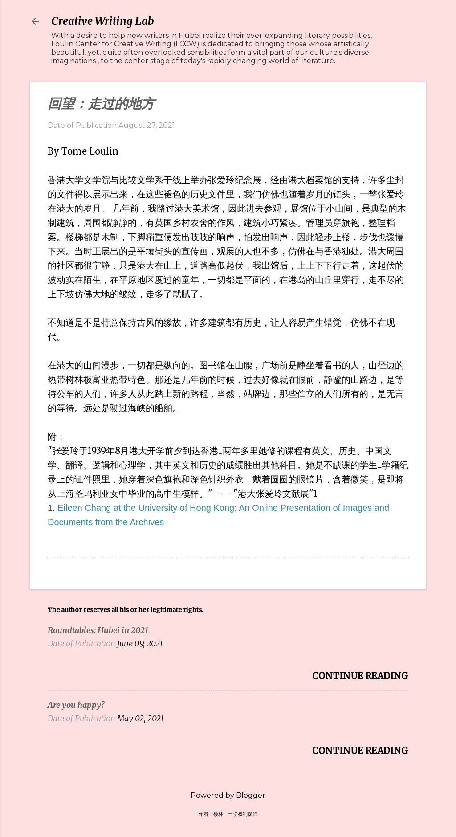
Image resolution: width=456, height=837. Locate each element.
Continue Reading (360, 676)
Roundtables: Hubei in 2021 (98, 630)
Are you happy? (76, 705)
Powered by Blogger (228, 795)
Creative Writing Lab (102, 21)
